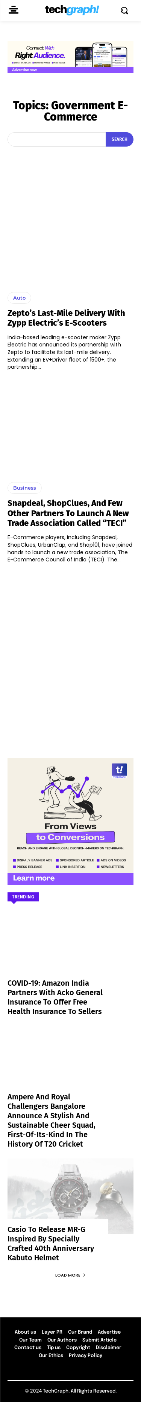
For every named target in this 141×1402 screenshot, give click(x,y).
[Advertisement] (70, 657)
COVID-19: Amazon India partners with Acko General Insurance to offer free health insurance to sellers (55, 997)
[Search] (119, 139)
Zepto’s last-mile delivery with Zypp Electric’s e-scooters (66, 318)
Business (24, 488)
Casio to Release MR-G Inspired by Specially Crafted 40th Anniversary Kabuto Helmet (51, 1243)
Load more (70, 1275)
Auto (19, 298)
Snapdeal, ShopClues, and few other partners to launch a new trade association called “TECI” (68, 513)
